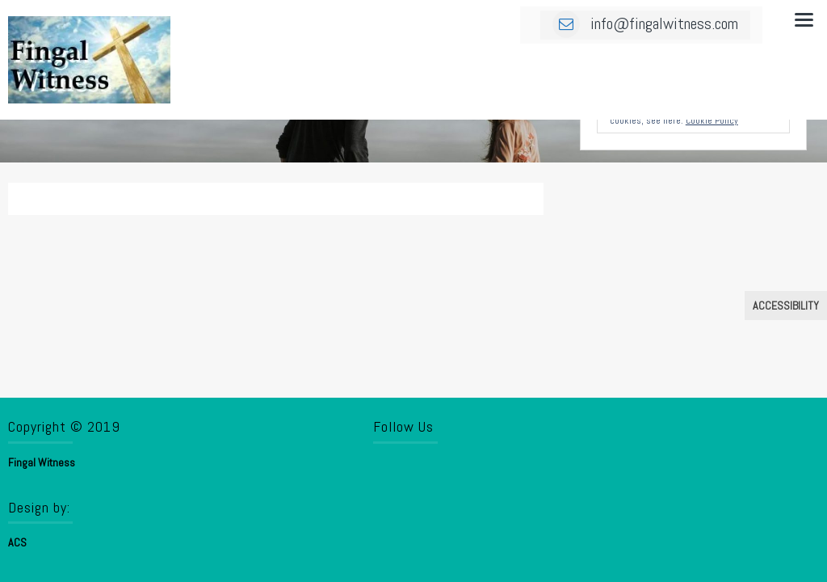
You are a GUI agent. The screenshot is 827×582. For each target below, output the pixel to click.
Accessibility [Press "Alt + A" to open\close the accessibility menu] (786, 305)
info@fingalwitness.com (645, 23)
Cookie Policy (712, 120)
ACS (17, 542)
